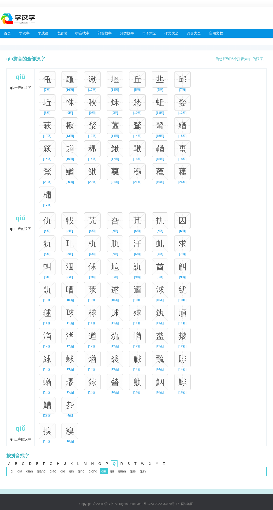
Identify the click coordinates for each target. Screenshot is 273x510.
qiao (53, 471)
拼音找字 (82, 33)
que (133, 471)
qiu (103, 471)
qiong (93, 471)
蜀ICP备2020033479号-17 (161, 504)
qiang (41, 471)
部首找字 (104, 33)
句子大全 (149, 33)
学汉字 (24, 33)
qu (112, 471)
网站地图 (187, 504)
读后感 (61, 33)
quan (122, 471)
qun (143, 471)
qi (12, 471)
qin (71, 471)
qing (81, 471)
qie (62, 471)
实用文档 (216, 33)
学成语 (43, 33)
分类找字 (127, 33)
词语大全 (194, 33)
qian (29, 471)
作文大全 (171, 33)
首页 (7, 33)
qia (19, 471)
